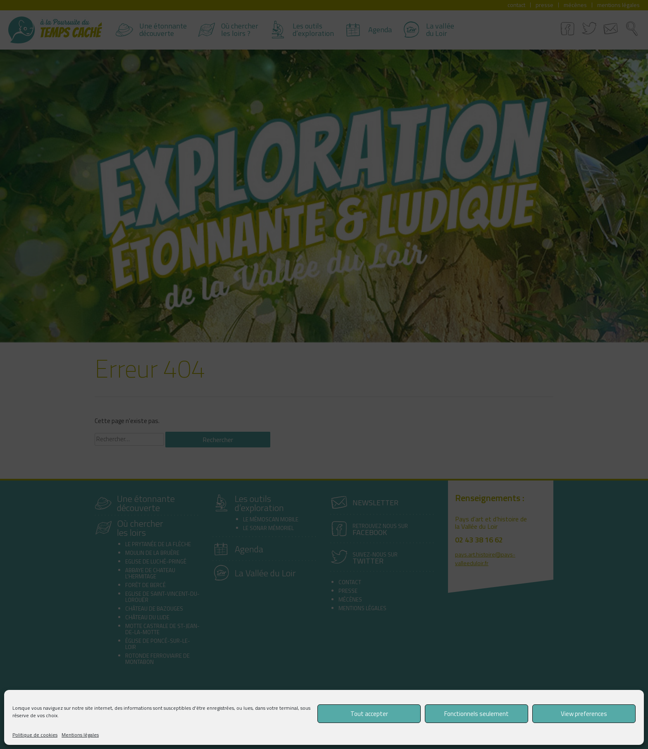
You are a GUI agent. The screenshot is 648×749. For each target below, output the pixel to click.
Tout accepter (369, 713)
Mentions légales (80, 735)
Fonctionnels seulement (476, 713)
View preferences (584, 713)
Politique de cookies (34, 735)
